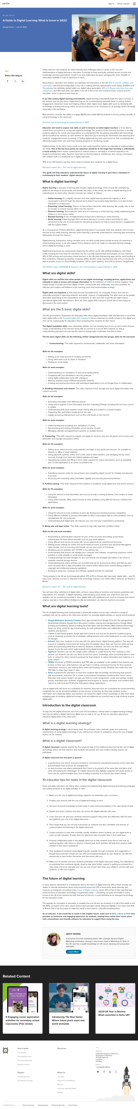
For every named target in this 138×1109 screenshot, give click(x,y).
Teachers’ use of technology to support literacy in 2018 (66, 122)
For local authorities (25, 1060)
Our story (60, 1077)
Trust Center (72, 1105)
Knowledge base (24, 1077)
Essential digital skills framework (76, 318)
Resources (61, 1048)
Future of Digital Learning (87, 890)
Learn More (74, 952)
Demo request (123, 4)
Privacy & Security (58, 1105)
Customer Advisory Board (66, 1088)
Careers (60, 1092)
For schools (22, 1053)
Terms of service (28, 1105)
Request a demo (24, 1064)
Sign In (111, 4)
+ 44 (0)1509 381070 (103, 1067)
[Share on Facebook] (7, 81)
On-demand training (25, 1081)
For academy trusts (25, 1056)
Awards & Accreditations (66, 1081)
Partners (60, 1084)
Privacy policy (43, 1105)
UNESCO (110, 282)
